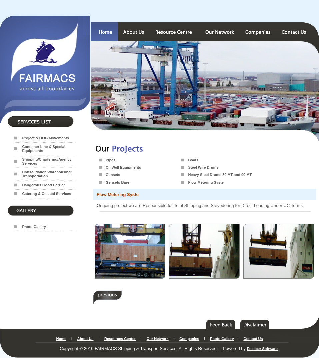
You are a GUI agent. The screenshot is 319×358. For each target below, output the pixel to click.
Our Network (158, 339)
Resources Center (120, 339)
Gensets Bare (117, 182)
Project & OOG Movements (45, 138)
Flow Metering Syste (205, 182)
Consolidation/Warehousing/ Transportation (47, 174)
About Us (85, 339)
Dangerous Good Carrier (43, 185)
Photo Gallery (34, 227)
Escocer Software (262, 349)
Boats (193, 160)
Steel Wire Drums (203, 167)
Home (61, 339)
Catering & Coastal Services (46, 194)
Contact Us (253, 339)
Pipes (110, 160)
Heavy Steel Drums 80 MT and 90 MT (220, 175)
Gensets (113, 175)
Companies (189, 339)
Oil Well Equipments (123, 167)
